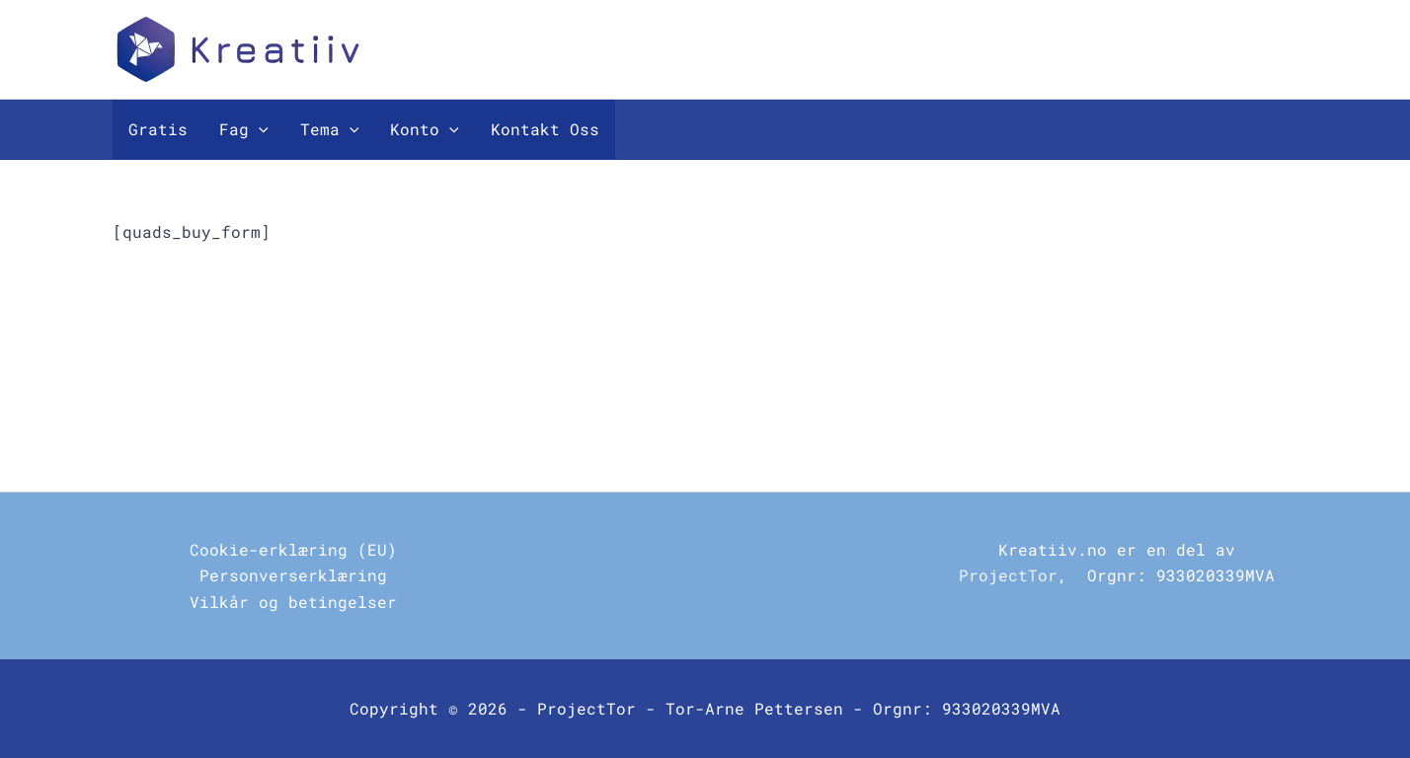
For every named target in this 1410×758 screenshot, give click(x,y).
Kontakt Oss (545, 128)
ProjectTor (1008, 575)
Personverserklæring (293, 575)
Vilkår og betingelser (293, 601)
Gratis (158, 128)
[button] (259, 129)
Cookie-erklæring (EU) (293, 549)
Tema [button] (329, 129)
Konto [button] (424, 129)
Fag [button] (244, 129)
